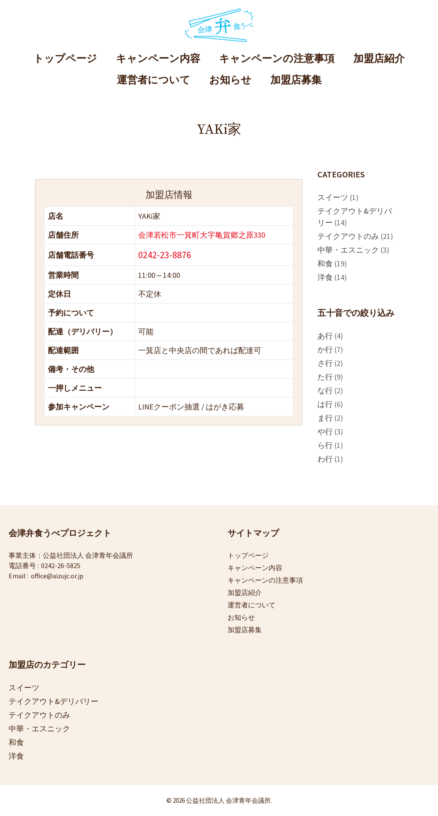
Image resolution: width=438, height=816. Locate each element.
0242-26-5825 (60, 565)
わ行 (325, 459)
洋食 (325, 277)
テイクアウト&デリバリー (53, 701)
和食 (325, 263)
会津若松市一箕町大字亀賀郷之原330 (201, 235)
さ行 (325, 363)
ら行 (325, 445)
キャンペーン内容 (158, 59)
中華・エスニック (348, 250)
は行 (325, 404)
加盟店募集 (296, 80)
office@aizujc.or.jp (57, 575)
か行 (325, 349)
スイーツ (332, 197)
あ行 (325, 336)
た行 (325, 377)
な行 (325, 390)
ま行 (325, 418)
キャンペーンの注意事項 (276, 59)
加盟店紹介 (379, 59)
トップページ (65, 59)
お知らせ (230, 80)
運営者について (153, 80)
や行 (325, 431)
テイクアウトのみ (348, 236)
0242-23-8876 (164, 255)
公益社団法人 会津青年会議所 (88, 555)
